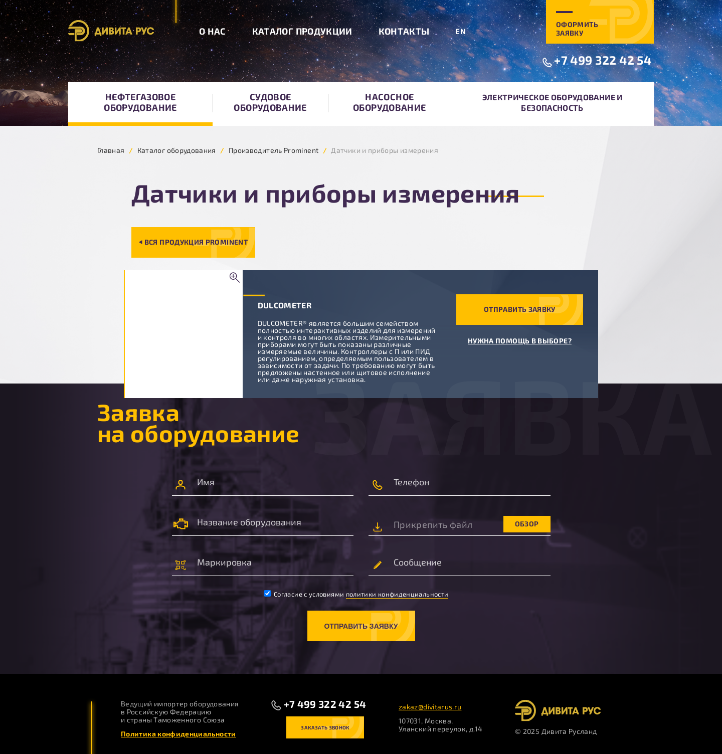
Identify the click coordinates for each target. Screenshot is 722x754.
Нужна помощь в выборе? (520, 340)
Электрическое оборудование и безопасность (552, 102)
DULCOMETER (285, 305)
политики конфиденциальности (397, 594)
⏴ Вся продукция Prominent (193, 242)
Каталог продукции (302, 31)
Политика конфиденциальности (178, 733)
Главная (111, 150)
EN (460, 31)
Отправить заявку (520, 309)
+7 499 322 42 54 (602, 60)
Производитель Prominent (273, 150)
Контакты (404, 31)
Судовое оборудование (270, 102)
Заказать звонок (325, 727)
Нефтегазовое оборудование (140, 102)
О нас (212, 31)
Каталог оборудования (176, 150)
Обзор (527, 523)
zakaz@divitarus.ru (430, 706)
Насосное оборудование (389, 102)
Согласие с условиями (356, 594)
